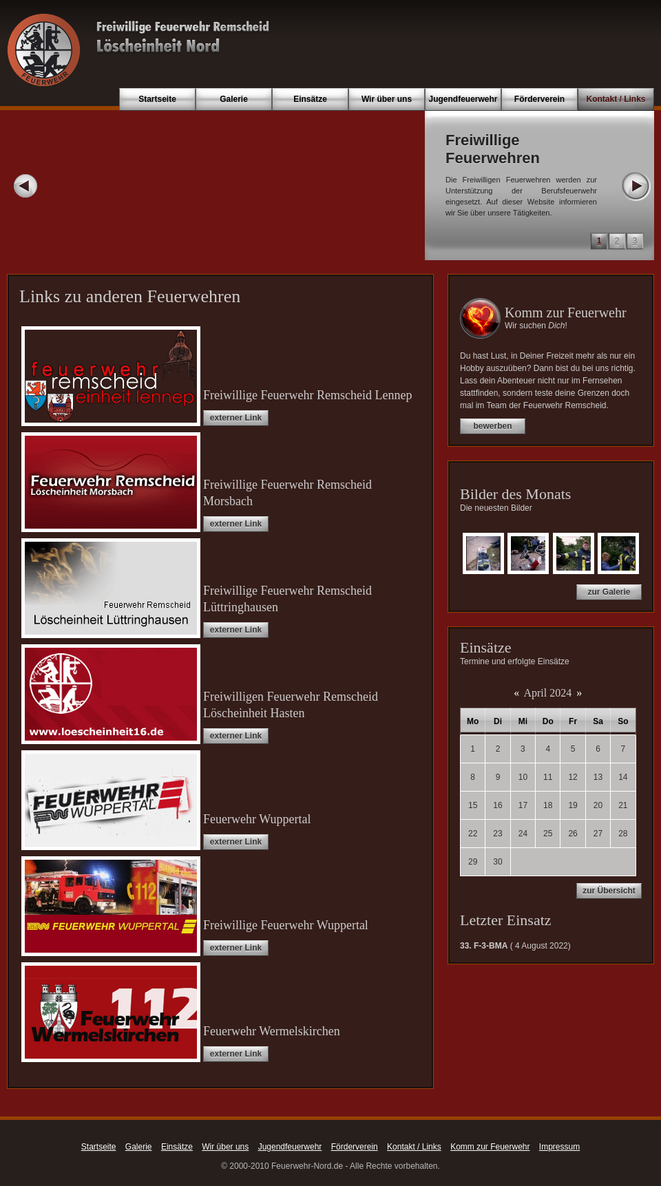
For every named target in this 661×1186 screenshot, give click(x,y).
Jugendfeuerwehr (462, 99)
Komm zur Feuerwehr (489, 1147)
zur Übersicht (609, 891)
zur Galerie (608, 592)
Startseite (157, 99)
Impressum (559, 1147)
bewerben (492, 426)
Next (635, 186)
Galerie (234, 99)
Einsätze (310, 99)
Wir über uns (386, 99)
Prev (25, 186)
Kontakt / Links (615, 99)
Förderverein (539, 99)
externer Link (236, 418)
